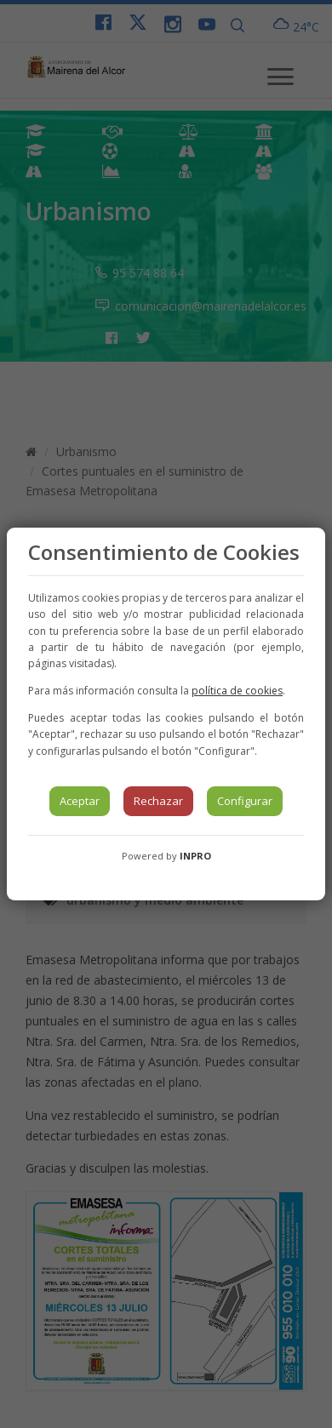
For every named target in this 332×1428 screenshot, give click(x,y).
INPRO (195, 855)
